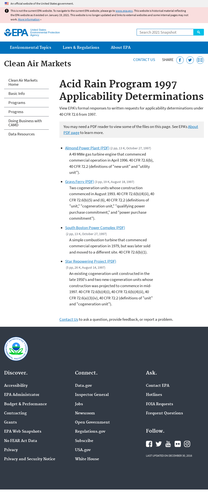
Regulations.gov (90, 431)
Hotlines (154, 395)
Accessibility (16, 386)
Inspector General (92, 395)
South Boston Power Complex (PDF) (95, 227)
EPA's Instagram (187, 444)
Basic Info (16, 93)
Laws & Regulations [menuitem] (81, 47)
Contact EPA (157, 386)
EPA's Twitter (159, 444)
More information (29, 19)
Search (198, 32)
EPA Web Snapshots (22, 431)
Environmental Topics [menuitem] (30, 47)
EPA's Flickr (178, 444)
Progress (15, 111)
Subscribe (84, 441)
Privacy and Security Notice (29, 459)
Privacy (11, 450)
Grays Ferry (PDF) (79, 181)
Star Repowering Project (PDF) (90, 261)
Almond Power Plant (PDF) (87, 148)
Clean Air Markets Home (23, 82)
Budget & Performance (25, 404)
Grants (10, 422)
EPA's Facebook (149, 444)
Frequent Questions (164, 413)
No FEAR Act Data (20, 441)
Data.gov (83, 386)
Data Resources (21, 134)
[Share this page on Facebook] (180, 60)
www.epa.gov (124, 10)
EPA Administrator (21, 395)
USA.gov (83, 450)
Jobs (79, 404)
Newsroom (85, 413)
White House (87, 459)
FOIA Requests (159, 404)
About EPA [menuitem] (121, 47)
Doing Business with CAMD (25, 122)
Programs (16, 102)
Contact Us (144, 59)
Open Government (92, 422)
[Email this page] (200, 60)
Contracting (15, 413)
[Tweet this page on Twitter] (190, 60)
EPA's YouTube (168, 444)
